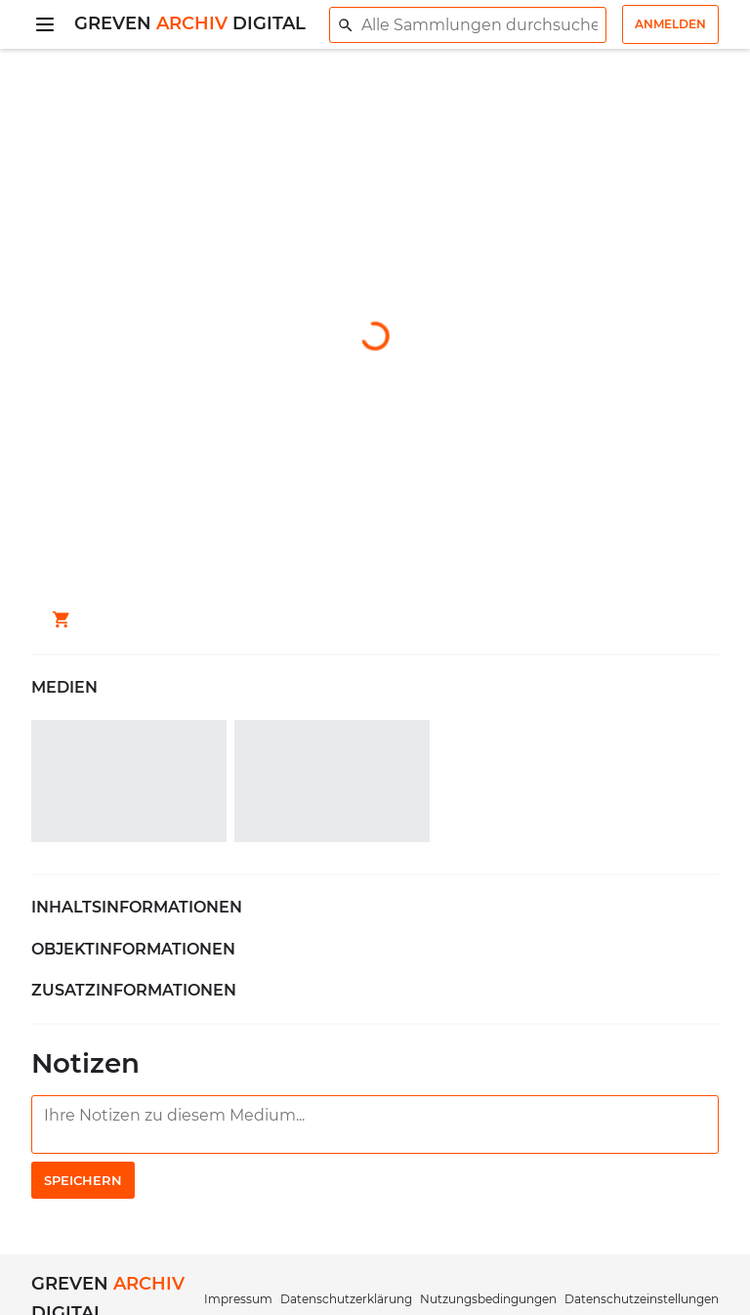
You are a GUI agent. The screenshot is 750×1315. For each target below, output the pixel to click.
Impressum (238, 1299)
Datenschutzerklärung (346, 1299)
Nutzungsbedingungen (488, 1299)
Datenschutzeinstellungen (641, 1299)
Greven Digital (190, 23)
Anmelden (670, 24)
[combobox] (467, 25)
